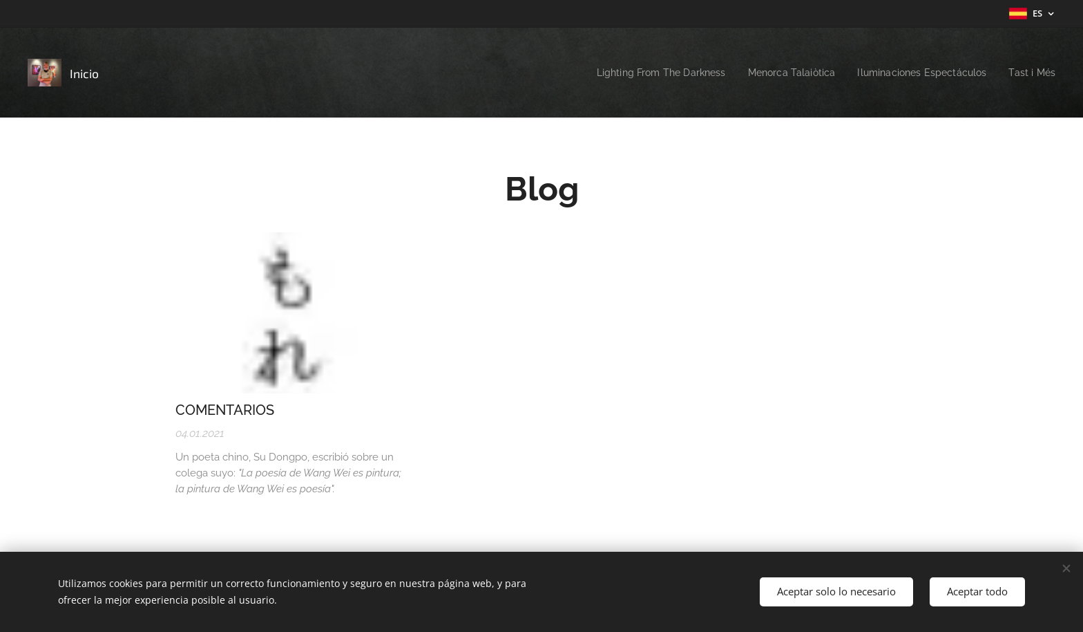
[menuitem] (639, 72)
